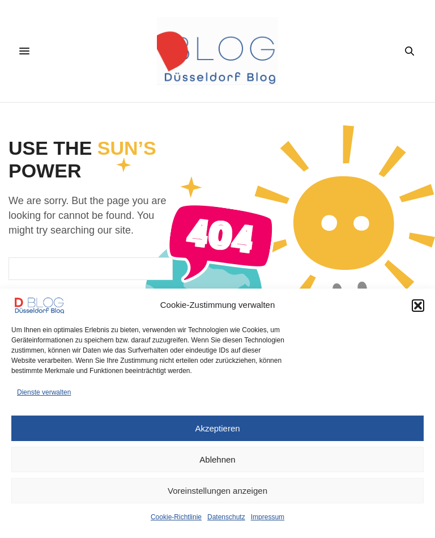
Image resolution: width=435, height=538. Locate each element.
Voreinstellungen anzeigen (217, 490)
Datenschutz (226, 517)
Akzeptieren (217, 428)
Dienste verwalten (44, 392)
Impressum (267, 517)
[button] (418, 305)
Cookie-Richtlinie (176, 517)
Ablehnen (217, 459)
